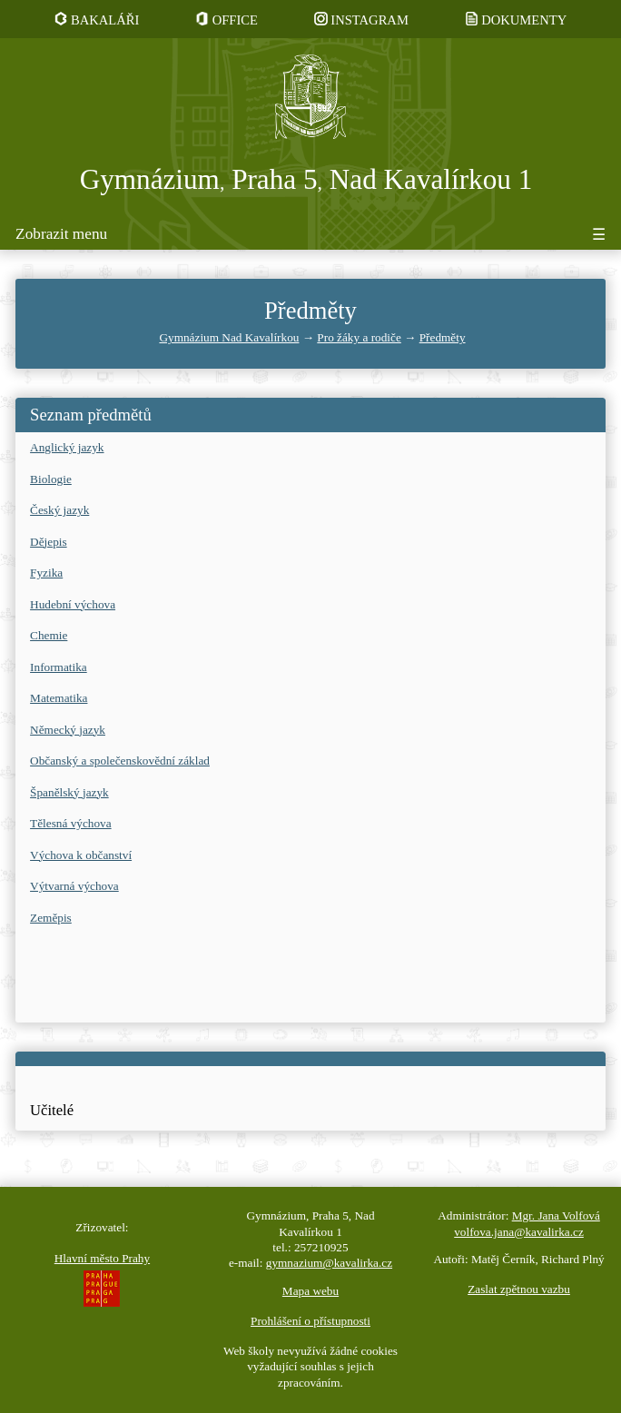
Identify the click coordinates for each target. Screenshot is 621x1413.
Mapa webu (310, 1291)
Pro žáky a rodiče (358, 337)
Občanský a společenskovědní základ (120, 760)
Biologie (51, 479)
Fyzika (46, 572)
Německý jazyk (67, 729)
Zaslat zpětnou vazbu (519, 1289)
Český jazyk (59, 510)
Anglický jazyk (67, 447)
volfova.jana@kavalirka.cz (519, 1232)
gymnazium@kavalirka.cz (329, 1263)
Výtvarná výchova (74, 886)
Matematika (58, 698)
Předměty (442, 337)
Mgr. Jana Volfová (556, 1215)
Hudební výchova (72, 604)
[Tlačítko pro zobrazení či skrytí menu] (310, 237)
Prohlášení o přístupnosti (310, 1321)
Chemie (48, 635)
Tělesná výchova (71, 823)
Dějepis (48, 541)
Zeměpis (51, 917)
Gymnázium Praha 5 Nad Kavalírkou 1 (306, 179)
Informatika (58, 667)
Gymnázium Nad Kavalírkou (229, 337)
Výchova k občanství (81, 855)
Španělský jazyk (69, 792)
